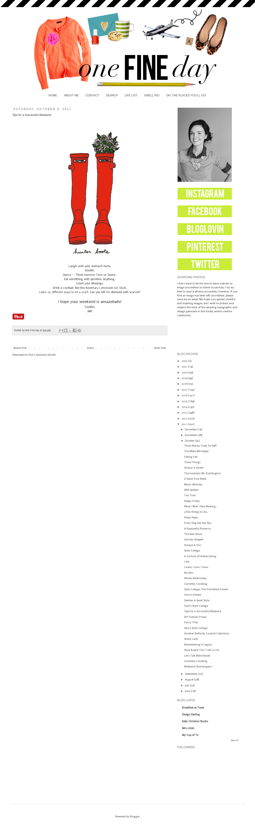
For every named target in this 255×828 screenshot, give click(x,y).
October (190, 440)
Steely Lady (191, 638)
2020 (185, 372)
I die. (187, 561)
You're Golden (192, 594)
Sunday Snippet (193, 539)
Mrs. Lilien (188, 728)
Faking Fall (190, 456)
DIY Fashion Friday (195, 617)
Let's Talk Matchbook (197, 655)
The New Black (193, 534)
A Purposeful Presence (197, 528)
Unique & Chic (192, 545)
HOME (53, 95)
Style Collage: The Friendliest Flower (206, 589)
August (189, 679)
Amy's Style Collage (196, 628)
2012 (185, 418)
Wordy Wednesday (195, 578)
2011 (185, 424)
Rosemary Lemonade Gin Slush (106, 288)
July (187, 685)
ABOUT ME (71, 95)
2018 (185, 383)
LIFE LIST (130, 95)
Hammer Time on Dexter (100, 275)
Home (90, 348)
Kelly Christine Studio (195, 721)
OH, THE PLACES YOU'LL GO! (186, 95)
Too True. (190, 495)
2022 (185, 361)
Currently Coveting (195, 583)
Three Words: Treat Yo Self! (200, 445)
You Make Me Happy (196, 451)
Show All (234, 740)
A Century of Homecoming (200, 556)
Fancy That (191, 622)
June (188, 691)
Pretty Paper (191, 517)
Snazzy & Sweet (193, 467)
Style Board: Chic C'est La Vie (201, 650)
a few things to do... (196, 511)
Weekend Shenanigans (198, 666)
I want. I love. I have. (196, 567)
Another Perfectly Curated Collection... (207, 633)
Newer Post (20, 348)
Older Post (160, 348)
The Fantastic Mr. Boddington (202, 473)
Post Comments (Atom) (41, 354)
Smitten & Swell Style (196, 600)
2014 (185, 407)
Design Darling (191, 714)
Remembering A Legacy (198, 644)
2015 (185, 401)
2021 (185, 366)
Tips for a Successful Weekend (202, 611)
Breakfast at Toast (193, 707)
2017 (185, 389)
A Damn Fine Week (195, 478)
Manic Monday (193, 484)
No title (188, 572)
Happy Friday (192, 501)
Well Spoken (191, 489)
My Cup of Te (190, 735)
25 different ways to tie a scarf (67, 292)
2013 (185, 412)
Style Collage (192, 550)
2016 (185, 395)
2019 (185, 378)
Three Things (192, 462)
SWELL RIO (151, 95)
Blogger (135, 816)
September (191, 673)
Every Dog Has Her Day (197, 523)
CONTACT (92, 95)
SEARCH (112, 95)
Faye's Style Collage (196, 605)
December (191, 429)
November (191, 435)
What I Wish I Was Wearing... (200, 506)
